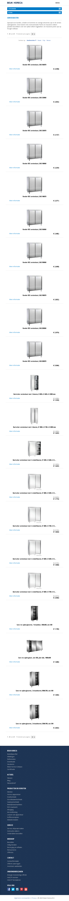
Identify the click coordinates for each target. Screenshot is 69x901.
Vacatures (10, 764)
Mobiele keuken (12, 820)
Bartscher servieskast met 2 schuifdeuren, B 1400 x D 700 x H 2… (34, 526)
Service (10, 825)
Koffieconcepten (13, 817)
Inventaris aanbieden (14, 866)
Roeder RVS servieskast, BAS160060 (34, 229)
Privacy (34, 898)
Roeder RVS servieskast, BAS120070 (34, 130)
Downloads (11, 762)
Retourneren (11, 850)
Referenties (11, 759)
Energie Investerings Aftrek (17, 875)
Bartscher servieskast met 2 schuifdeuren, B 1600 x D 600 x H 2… (34, 559)
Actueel (10, 774)
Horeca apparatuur (14, 794)
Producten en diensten (16, 788)
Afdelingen (11, 757)
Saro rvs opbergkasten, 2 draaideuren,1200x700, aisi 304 (34, 723)
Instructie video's (13, 831)
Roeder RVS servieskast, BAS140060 (34, 163)
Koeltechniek (11, 797)
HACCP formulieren (14, 880)
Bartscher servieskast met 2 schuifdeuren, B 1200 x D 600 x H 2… (34, 460)
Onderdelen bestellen (14, 833)
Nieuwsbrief (11, 783)
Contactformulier (13, 861)
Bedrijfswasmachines (14, 804)
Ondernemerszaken (15, 871)
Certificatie (11, 769)
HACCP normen (12, 877)
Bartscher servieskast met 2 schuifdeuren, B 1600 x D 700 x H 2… (34, 592)
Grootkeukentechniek (14, 799)
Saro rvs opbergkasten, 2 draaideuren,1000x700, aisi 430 (34, 691)
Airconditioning (12, 812)
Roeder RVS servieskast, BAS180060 (34, 262)
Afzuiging (10, 810)
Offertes (10, 852)
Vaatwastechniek (13, 802)
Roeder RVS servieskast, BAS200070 (34, 361)
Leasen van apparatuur (15, 815)
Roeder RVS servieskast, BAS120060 (34, 98)
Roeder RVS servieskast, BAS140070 (34, 196)
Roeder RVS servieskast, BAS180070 (34, 295)
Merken (10, 792)
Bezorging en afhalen (14, 847)
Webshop (10, 839)
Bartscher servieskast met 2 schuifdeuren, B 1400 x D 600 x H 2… (34, 493)
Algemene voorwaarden (22, 898)
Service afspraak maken (15, 828)
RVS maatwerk (12, 807)
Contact (10, 857)
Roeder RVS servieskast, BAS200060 (34, 328)
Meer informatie (14, 69)
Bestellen (10, 842)
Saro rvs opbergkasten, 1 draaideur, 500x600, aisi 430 (34, 625)
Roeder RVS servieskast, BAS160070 (34, 65)
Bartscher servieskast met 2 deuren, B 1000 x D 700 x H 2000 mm (34, 427)
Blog (8, 780)
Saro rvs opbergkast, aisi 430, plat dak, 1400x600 (34, 658)
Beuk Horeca (12, 750)
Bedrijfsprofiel (12, 754)
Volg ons (10, 885)
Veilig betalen (12, 845)
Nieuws (9, 778)
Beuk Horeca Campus (14, 767)
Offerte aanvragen (13, 864)
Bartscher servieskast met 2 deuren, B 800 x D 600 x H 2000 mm (34, 394)
